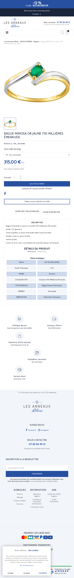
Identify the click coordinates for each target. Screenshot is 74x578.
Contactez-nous (37, 507)
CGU (48, 201)
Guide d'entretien (51, 212)
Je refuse (10, 573)
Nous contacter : (57, 22)
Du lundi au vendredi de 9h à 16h (56, 24)
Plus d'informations (26, 565)
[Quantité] (16, 177)
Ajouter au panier (37, 184)
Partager (5, 194)
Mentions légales (37, 495)
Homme (20, 504)
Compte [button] (37, 14)
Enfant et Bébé (20, 501)
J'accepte (43, 573)
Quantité (7, 177)
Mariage (20, 497)
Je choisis (26, 573)
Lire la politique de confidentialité (44, 481)
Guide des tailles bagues (27, 211)
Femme (20, 494)
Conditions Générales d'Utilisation (37, 501)
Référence (32, 252)
